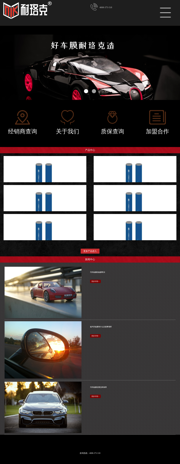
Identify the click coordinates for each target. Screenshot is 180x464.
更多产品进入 (90, 251)
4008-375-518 (101, 7)
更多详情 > (95, 281)
